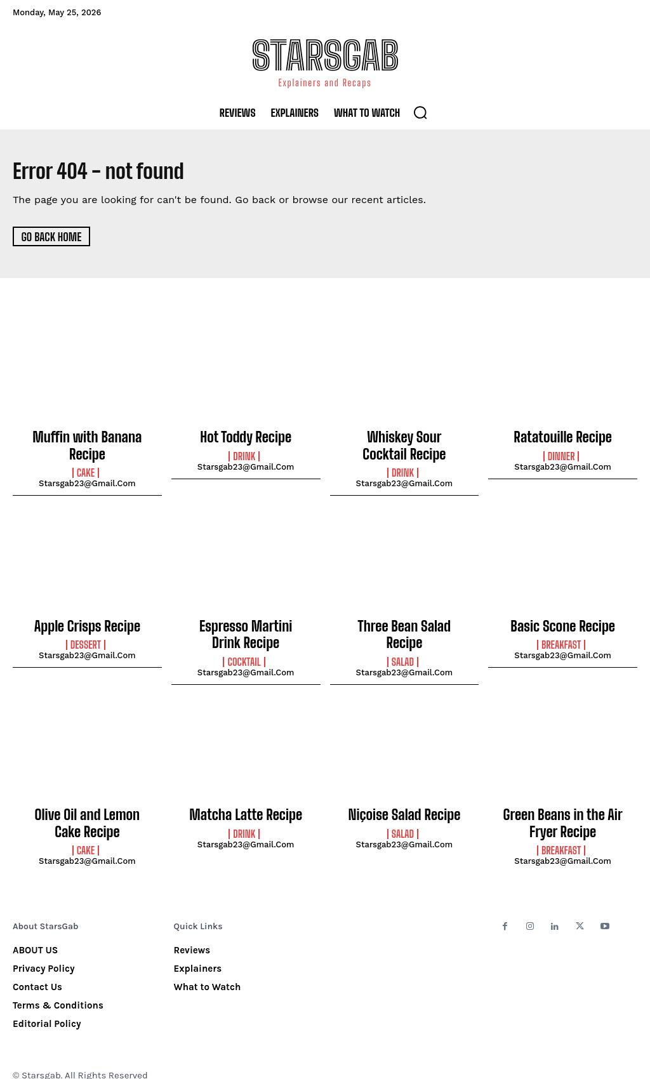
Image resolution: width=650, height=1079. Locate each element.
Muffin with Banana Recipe (87, 444)
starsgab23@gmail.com (87, 478)
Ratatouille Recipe (562, 437)
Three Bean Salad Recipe (404, 619)
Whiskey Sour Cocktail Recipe (404, 444)
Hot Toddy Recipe (245, 437)
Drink (244, 454)
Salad (403, 637)
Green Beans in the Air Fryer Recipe (563, 809)
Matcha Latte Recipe (245, 802)
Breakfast (561, 637)
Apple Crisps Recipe (87, 619)
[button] (420, 112)
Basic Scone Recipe (563, 619)
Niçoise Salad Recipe (405, 802)
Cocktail (243, 650)
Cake (86, 468)
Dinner (561, 454)
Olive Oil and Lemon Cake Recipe (87, 809)
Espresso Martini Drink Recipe (245, 626)
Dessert (85, 637)
